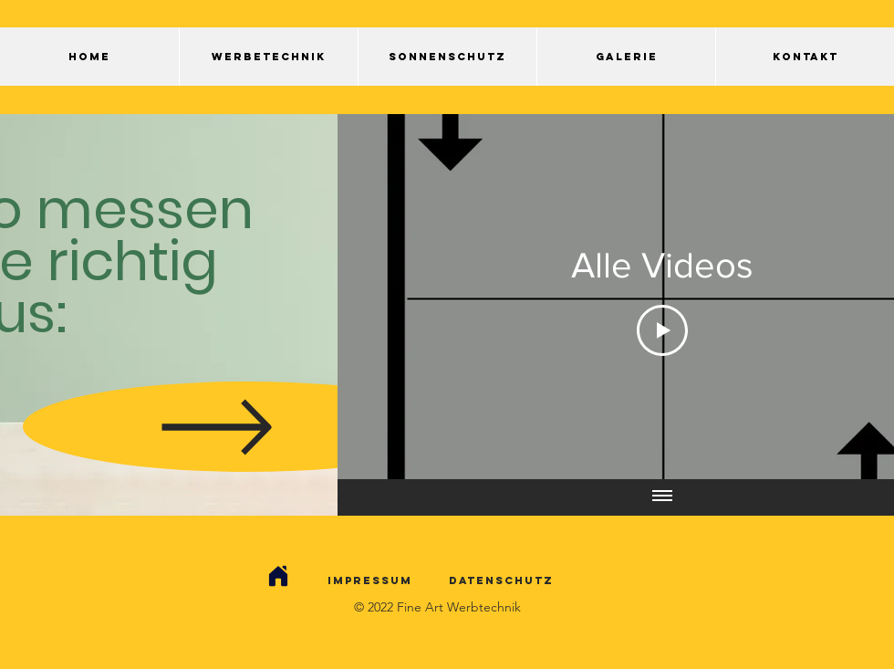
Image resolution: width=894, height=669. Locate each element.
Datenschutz (501, 580)
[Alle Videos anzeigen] (662, 497)
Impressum (369, 580)
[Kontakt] (278, 576)
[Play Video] (662, 330)
